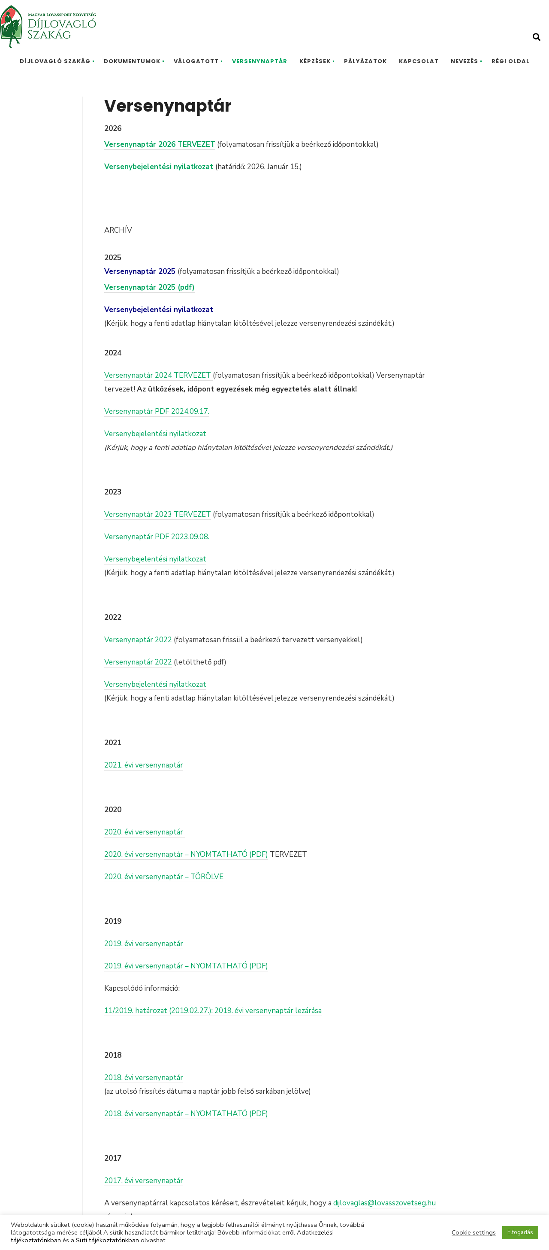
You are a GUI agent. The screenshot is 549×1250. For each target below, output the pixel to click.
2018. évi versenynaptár (143, 1078)
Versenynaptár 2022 (139, 640)
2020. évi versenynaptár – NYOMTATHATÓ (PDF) (186, 854)
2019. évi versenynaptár (143, 944)
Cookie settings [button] (474, 1232)
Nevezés (464, 61)
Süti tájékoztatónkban (107, 1240)
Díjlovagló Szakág (55, 61)
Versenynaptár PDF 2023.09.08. (156, 537)
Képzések (315, 61)
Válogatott (196, 61)
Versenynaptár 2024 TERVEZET (158, 375)
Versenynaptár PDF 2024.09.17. (156, 411)
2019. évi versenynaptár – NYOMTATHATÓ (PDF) (186, 966)
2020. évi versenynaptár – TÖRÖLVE (163, 877)
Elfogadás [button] (520, 1232)
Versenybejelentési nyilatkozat (155, 434)
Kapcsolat (419, 61)
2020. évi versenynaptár (144, 832)
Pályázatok (365, 61)
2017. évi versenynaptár (143, 1181)
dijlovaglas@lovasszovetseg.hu (384, 1203)
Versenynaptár (259, 61)
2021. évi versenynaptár (143, 765)
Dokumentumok (132, 61)
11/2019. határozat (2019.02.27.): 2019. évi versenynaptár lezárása (213, 1011)
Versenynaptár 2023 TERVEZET (157, 514)
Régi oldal (511, 61)
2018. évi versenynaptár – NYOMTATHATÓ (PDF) (186, 1114)
